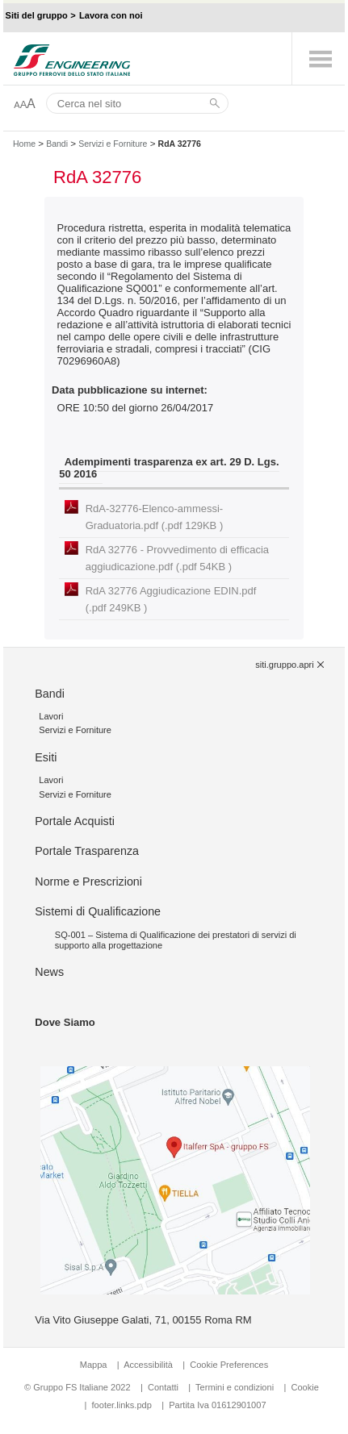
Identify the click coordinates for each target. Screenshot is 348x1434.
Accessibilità (149, 1364)
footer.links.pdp (122, 1405)
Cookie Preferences (229, 1364)
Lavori (51, 716)
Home (24, 143)
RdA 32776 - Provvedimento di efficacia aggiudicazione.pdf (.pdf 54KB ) (177, 558)
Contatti (163, 1387)
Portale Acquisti (75, 821)
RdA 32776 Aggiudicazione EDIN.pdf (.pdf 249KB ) (171, 599)
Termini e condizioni (234, 1387)
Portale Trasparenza (87, 850)
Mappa (93, 1364)
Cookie (304, 1387)
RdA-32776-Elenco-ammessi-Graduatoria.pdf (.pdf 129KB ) (155, 516)
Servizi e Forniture (112, 143)
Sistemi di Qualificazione (98, 911)
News (49, 971)
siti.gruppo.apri (284, 664)
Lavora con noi (111, 15)
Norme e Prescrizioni (88, 881)
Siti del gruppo (37, 15)
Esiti (46, 757)
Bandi (57, 143)
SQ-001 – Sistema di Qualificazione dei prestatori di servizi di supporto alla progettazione (175, 940)
